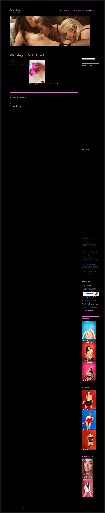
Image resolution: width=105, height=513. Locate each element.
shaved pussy (86, 271)
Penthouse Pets (86, 307)
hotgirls (89, 250)
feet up (84, 243)
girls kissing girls (86, 245)
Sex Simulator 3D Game (88, 309)
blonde (93, 238)
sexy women (85, 268)
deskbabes (85, 240)
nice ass (90, 259)
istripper (94, 250)
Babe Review (86, 286)
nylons (89, 261)
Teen (84, 273)
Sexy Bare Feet (86, 311)
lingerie (90, 254)
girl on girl (89, 243)
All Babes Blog (68, 10)
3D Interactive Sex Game (88, 284)
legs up (90, 252)
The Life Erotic (20, 64)
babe (88, 236)
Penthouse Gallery (87, 304)
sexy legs (90, 266)
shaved (91, 268)
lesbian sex (85, 254)
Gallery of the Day (78, 10)
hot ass (84, 247)
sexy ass (89, 264)
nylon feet (85, 261)
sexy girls (85, 266)
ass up (84, 236)
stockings (96, 271)
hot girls (84, 250)
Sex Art (84, 264)
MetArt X (85, 303)
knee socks (85, 252)
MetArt (95, 254)
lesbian (95, 252)
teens (87, 273)
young (91, 273)
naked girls (85, 259)
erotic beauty (92, 240)
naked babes (90, 257)
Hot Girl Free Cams (90, 10)
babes (91, 236)
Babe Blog (15, 10)
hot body (89, 247)
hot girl (93, 247)
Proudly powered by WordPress (22, 507)
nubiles (95, 259)
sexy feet (94, 264)
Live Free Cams (86, 300)
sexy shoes (95, 266)
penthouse (95, 261)
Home (60, 10)
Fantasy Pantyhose (87, 288)
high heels (93, 245)
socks (91, 271)
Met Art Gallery (86, 302)
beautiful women (86, 238)
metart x (84, 257)
